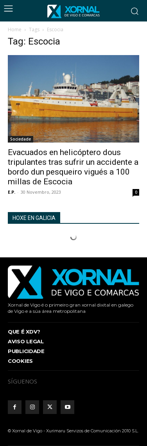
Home (15, 29)
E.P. (11, 192)
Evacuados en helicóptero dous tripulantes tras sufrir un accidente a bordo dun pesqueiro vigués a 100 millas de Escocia (73, 167)
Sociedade (20, 139)
